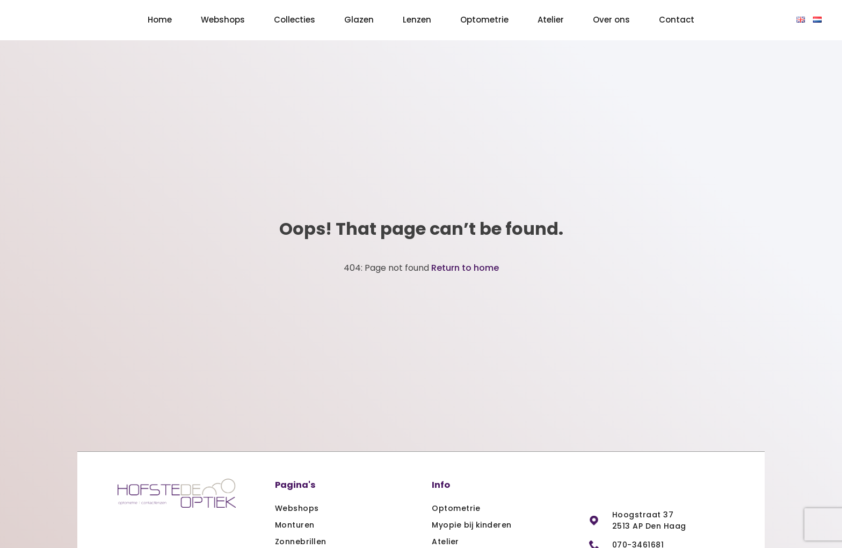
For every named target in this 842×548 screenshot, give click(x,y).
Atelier (551, 19)
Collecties (294, 19)
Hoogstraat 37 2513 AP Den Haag (649, 520)
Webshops (223, 19)
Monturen (295, 525)
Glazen (359, 19)
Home (160, 19)
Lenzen (417, 19)
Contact (676, 19)
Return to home (465, 268)
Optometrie (484, 19)
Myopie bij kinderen (472, 525)
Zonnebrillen (300, 541)
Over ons (611, 19)
